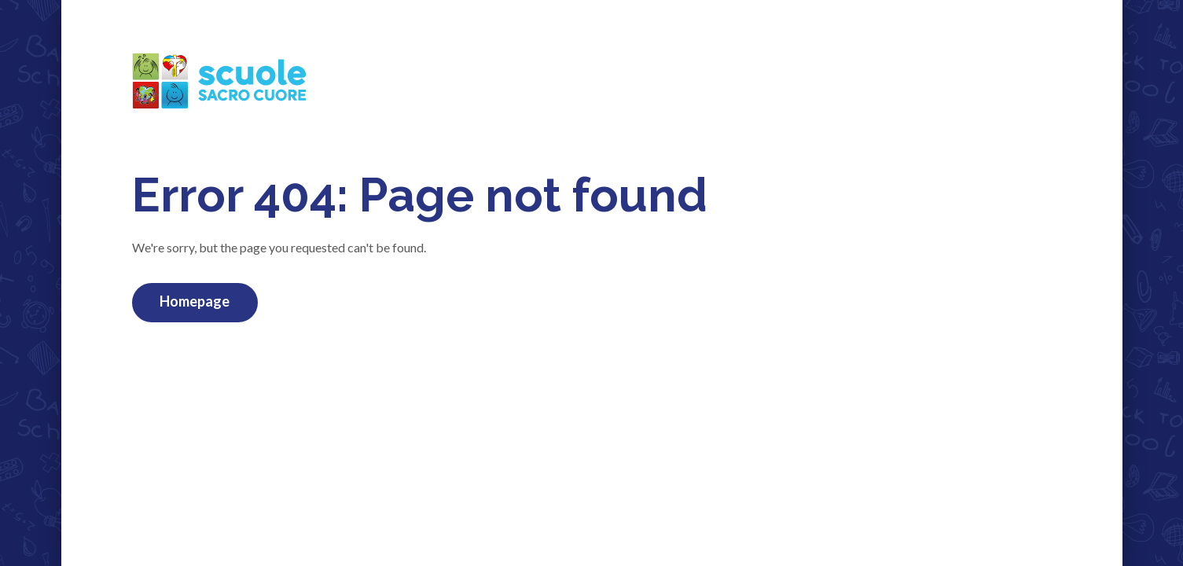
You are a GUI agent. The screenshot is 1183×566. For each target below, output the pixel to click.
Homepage (195, 301)
